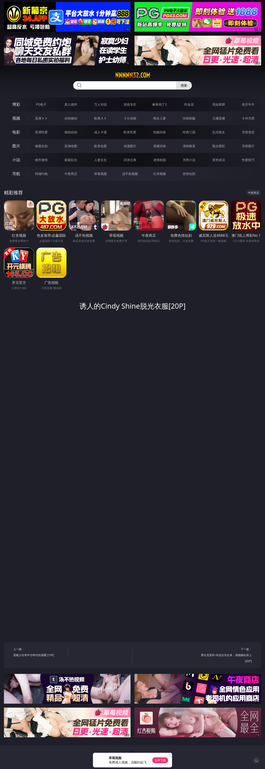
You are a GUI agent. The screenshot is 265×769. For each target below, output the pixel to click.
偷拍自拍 (70, 132)
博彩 (16, 104)
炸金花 (189, 104)
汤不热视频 (130, 174)
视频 (16, 118)
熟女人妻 (159, 118)
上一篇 (39, 652)
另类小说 (189, 160)
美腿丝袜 (159, 146)
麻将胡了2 (159, 104)
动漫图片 (130, 146)
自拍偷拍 (70, 118)
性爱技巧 (248, 160)
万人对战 (100, 104)
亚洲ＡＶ (41, 118)
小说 (16, 159)
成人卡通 (100, 132)
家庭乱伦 (70, 160)
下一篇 (226, 655)
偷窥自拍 (41, 146)
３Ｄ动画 (130, 118)
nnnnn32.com (132, 75)
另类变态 (248, 132)
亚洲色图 (70, 146)
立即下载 (160, 760)
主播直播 (218, 118)
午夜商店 (70, 174)
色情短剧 (189, 174)
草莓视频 (100, 174)
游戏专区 (130, 104)
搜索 (184, 85)
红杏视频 (159, 174)
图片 (16, 146)
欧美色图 (100, 146)
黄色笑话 (218, 160)
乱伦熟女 (218, 132)
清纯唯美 (189, 146)
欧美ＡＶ (100, 118)
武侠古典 (130, 160)
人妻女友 (100, 160)
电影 (16, 132)
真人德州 (70, 104)
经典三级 (189, 132)
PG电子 (41, 104)
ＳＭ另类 (248, 118)
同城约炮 (41, 174)
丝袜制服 (189, 118)
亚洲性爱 (41, 132)
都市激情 (41, 160)
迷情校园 (159, 160)
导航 (16, 173)
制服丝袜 (159, 132)
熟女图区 (218, 146)
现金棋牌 (218, 104)
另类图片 (248, 146)
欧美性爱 (130, 132)
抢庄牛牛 (248, 104)
